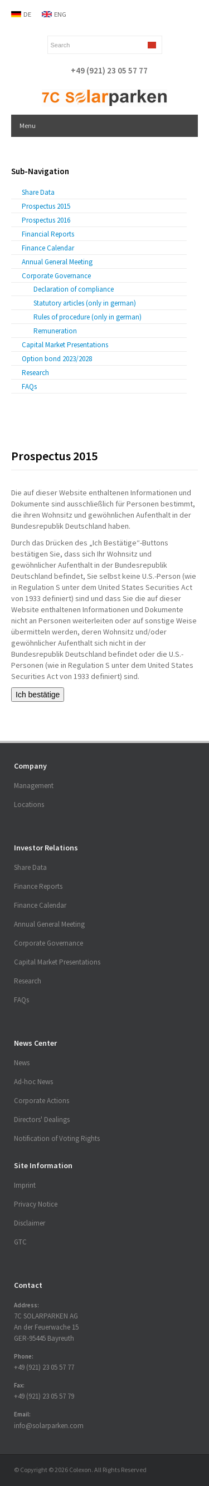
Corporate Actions (41, 1100)
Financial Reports (48, 234)
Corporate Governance (56, 276)
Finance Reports (38, 886)
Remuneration (55, 331)
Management (34, 785)
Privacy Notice (35, 1204)
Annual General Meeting (57, 262)
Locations (29, 804)
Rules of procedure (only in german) (87, 317)
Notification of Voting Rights (57, 1138)
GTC (20, 1242)
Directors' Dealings (42, 1119)
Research (35, 372)
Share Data (38, 192)
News (22, 1062)
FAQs (29, 386)
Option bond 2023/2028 (57, 358)
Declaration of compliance (73, 289)
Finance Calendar (48, 248)
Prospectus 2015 (46, 206)
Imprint (25, 1185)
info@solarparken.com (49, 1425)
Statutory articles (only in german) (84, 303)
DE (27, 14)
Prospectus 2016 (46, 220)
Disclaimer (29, 1223)
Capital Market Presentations (65, 345)
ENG (60, 14)
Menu (28, 125)
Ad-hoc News (33, 1081)
